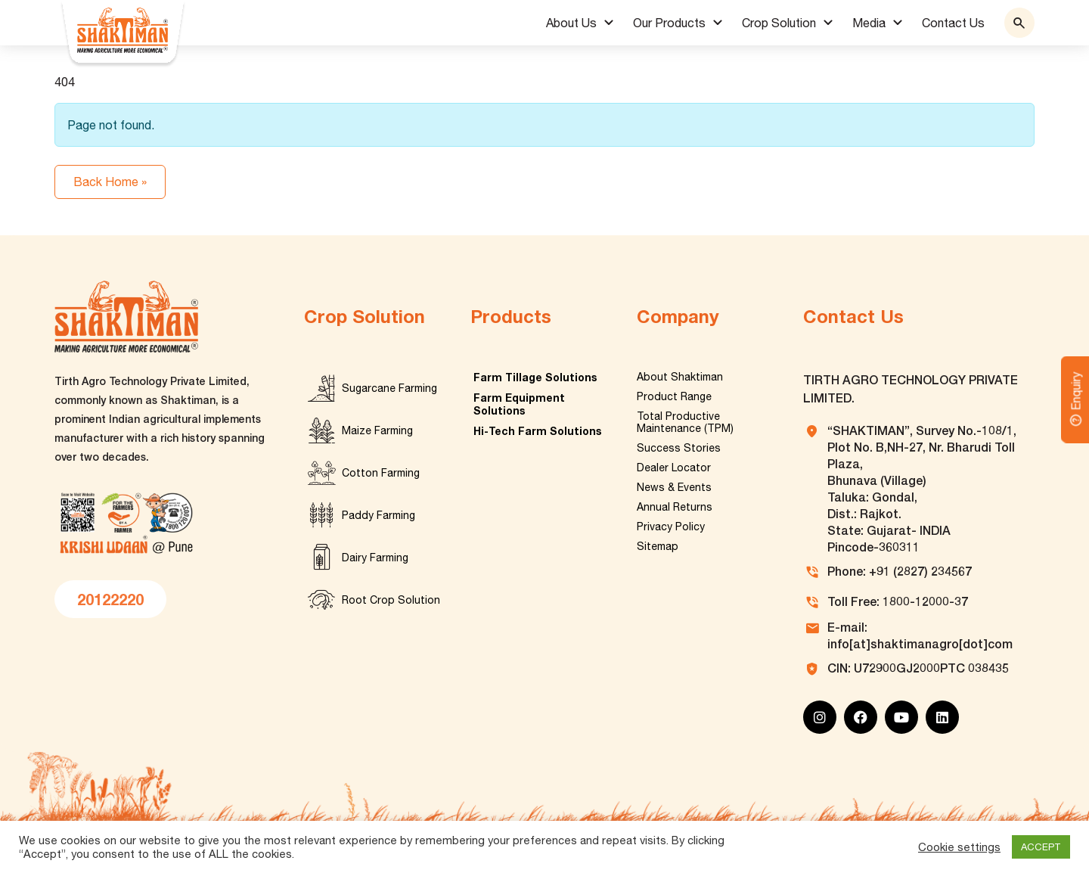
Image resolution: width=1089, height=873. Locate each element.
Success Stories (679, 448)
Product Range (674, 396)
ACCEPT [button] (1041, 847)
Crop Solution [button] (779, 23)
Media (869, 23)
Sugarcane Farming (389, 388)
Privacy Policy (671, 526)
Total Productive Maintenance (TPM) (685, 422)
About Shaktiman (680, 377)
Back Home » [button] (110, 181)
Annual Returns (674, 507)
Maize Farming (377, 430)
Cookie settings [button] (959, 846)
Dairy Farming (375, 557)
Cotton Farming (381, 473)
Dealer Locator (674, 467)
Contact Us (953, 23)
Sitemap (657, 546)
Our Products (669, 23)
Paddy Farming (378, 515)
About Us (571, 23)
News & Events (674, 487)
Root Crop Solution (391, 600)
